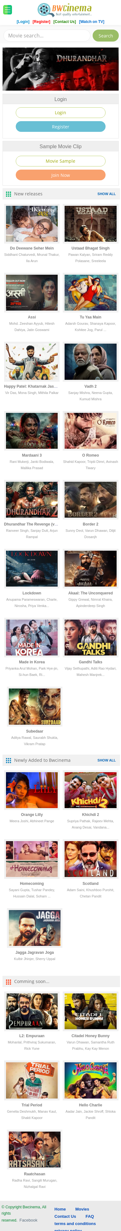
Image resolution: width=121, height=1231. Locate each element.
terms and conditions (75, 1223)
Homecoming (32, 883)
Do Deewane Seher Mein (32, 248)
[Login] (23, 22)
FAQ (89, 1216)
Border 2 (90, 524)
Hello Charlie (90, 1105)
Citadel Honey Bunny (91, 1036)
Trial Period (31, 1105)
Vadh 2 (90, 386)
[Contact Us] (65, 22)
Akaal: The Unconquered (90, 593)
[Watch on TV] (91, 22)
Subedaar (34, 731)
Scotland (91, 883)
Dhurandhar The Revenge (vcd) (32, 524)
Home (60, 1209)
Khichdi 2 (90, 814)
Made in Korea (32, 662)
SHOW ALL (106, 194)
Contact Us (65, 1216)
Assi (32, 317)
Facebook (28, 1220)
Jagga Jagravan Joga (34, 952)
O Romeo (90, 455)
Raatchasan (34, 1174)
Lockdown (31, 593)
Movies (82, 1209)
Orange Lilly (32, 814)
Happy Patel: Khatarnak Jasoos (32, 386)
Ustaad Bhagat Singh (91, 248)
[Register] (42, 22)
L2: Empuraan (31, 1036)
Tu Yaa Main (90, 317)
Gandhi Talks (90, 662)
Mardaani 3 (32, 455)
